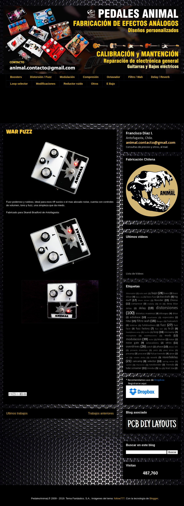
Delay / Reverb (160, 77)
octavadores (152, 343)
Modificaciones (45, 83)
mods (168, 335)
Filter (128, 321)
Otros (94, 83)
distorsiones (167, 308)
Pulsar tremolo (157, 354)
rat (127, 358)
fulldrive (133, 325)
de (160, 304)
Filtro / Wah (135, 77)
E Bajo (111, 83)
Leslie (147, 332)
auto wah (143, 294)
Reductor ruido (73, 83)
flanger (160, 321)
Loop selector (19, 83)
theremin (140, 365)
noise (171, 339)
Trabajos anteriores (101, 413)
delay (142, 308)
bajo (154, 293)
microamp (169, 332)
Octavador (113, 77)
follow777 (119, 498)
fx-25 (171, 328)
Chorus (174, 300)
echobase (135, 317)
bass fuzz (151, 297)
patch (150, 347)
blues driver (144, 300)
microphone (131, 336)
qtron (172, 354)
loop (156, 332)
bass (166, 293)
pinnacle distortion (139, 350)
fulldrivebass (149, 325)
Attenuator (131, 294)
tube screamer (134, 368)
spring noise (168, 361)
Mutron (161, 339)
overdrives (133, 346)
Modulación (67, 77)
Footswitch (172, 321)
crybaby (150, 304)
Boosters (16, 77)
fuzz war (159, 329)
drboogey (163, 314)
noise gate (132, 342)
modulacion (133, 339)
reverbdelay (170, 357)
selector (151, 361)
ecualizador (152, 318)
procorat (142, 354)
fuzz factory (143, 328)
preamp (130, 354)
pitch (155, 350)
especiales (168, 317)
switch (129, 365)
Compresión (91, 77)
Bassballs (165, 296)
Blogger (154, 498)
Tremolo (170, 365)
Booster (158, 300)
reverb (153, 357)
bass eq (139, 297)
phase (160, 346)
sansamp (137, 361)
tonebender (155, 365)
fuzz (163, 325)
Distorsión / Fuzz (41, 77)
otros (169, 342)
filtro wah (143, 321)
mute (151, 340)
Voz (160, 368)
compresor (136, 304)
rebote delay (139, 358)
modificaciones (150, 336)
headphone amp (133, 332)
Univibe (151, 368)
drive (175, 314)
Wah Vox (169, 368)
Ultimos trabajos (17, 413)
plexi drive (168, 350)
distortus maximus (145, 314)
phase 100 (173, 347)
